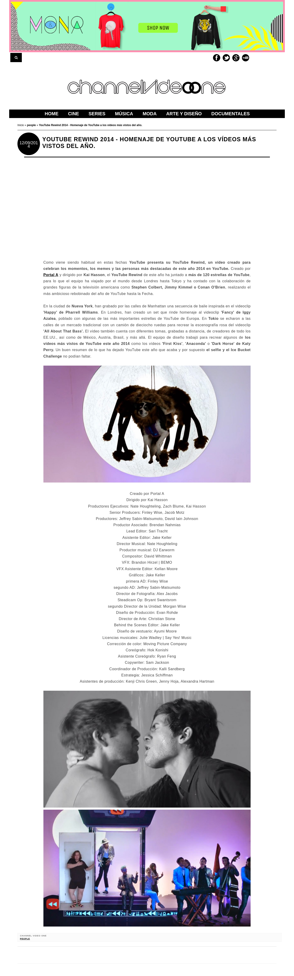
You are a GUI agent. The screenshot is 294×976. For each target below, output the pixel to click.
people (25, 939)
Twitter (226, 57)
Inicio (21, 125)
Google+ (236, 57)
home (52, 113)
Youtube (245, 57)
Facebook (216, 57)
